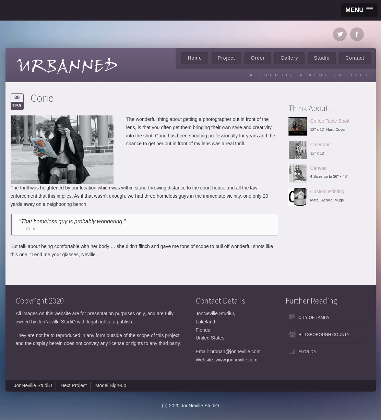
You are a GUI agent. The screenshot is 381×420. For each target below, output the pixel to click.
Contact (354, 58)
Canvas (318, 168)
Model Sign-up (110, 385)
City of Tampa (313, 317)
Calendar (320, 144)
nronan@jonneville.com (235, 351)
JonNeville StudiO (33, 385)
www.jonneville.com (237, 359)
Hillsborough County (323, 334)
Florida (307, 351)
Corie (42, 98)
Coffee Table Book (329, 121)
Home (195, 58)
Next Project (74, 385)
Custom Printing (327, 191)
